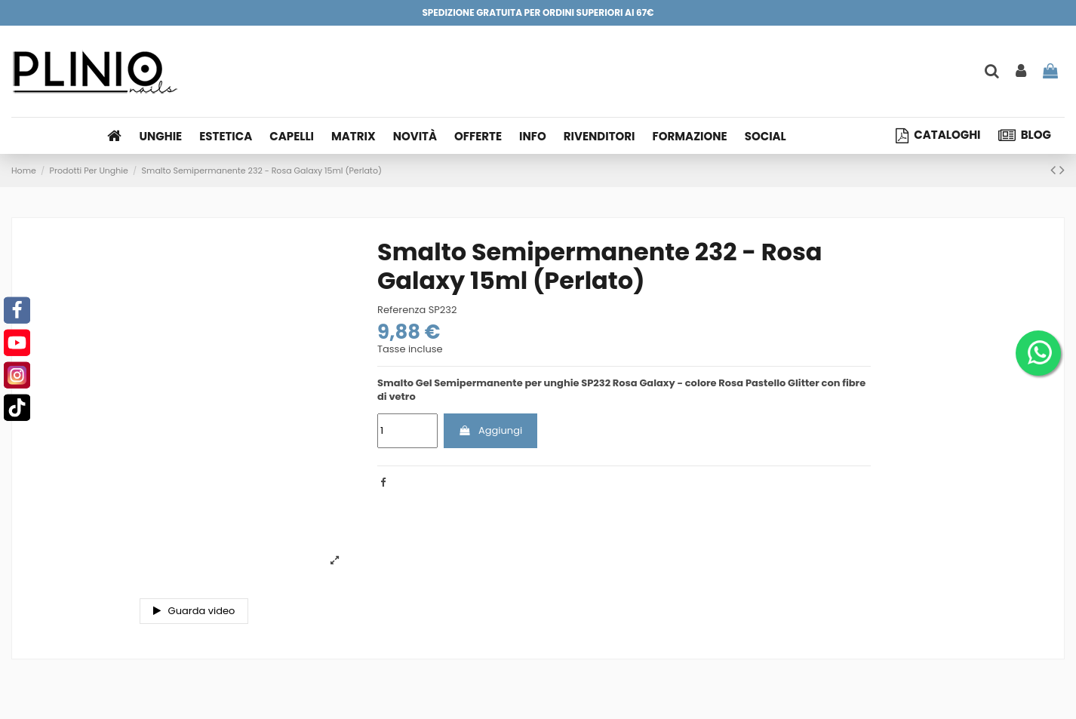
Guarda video (194, 611)
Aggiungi (490, 430)
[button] (537, 136)
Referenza (401, 310)
